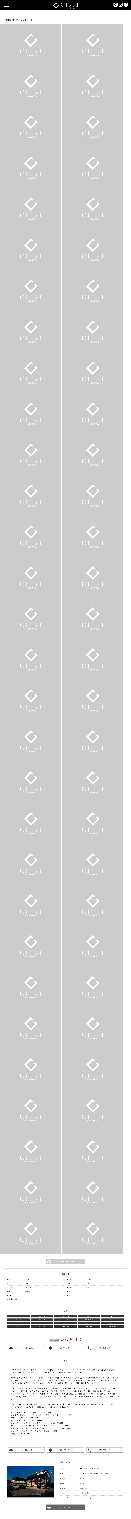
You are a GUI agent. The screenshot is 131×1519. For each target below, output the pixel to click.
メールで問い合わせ (26, 1348)
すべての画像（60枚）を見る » (65, 1262)
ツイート (123, 13)
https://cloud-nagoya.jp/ (87, 1498)
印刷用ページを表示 (65, 1507)
